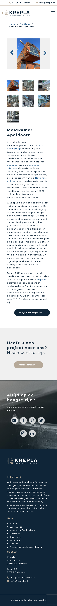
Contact (15, 543)
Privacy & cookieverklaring (26, 547)
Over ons (15, 537)
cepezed (12, 165)
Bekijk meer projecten (30, 312)
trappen (41, 279)
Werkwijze (16, 527)
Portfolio (15, 533)
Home (13, 523)
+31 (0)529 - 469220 (22, 3)
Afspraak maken (27, 365)
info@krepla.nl (47, 3)
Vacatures (16, 540)
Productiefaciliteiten (22, 530)
